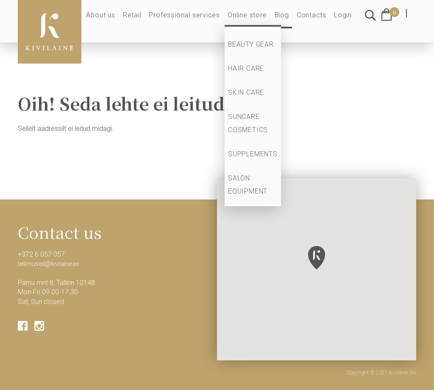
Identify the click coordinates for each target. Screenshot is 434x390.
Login (344, 22)
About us (119, 22)
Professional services (196, 22)
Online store (254, 22)
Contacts (314, 22)
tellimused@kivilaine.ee (52, 264)
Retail (149, 22)
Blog (286, 22)
